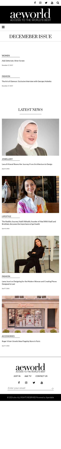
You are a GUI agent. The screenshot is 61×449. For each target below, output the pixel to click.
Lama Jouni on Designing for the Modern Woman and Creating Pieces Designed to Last (29, 282)
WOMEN (6, 55)
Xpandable (50, 397)
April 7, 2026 (5, 288)
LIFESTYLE (6, 216)
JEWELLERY (7, 159)
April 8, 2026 (5, 228)
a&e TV (28, 376)
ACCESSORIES (8, 336)
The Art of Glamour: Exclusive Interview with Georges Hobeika (26, 81)
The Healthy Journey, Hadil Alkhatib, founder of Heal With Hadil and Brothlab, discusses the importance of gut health (29, 222)
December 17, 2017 (7, 65)
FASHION (6, 76)
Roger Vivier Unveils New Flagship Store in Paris (21, 341)
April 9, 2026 (5, 168)
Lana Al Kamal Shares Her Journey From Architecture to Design (27, 164)
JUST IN (17, 376)
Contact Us (41, 376)
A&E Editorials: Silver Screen (13, 61)
